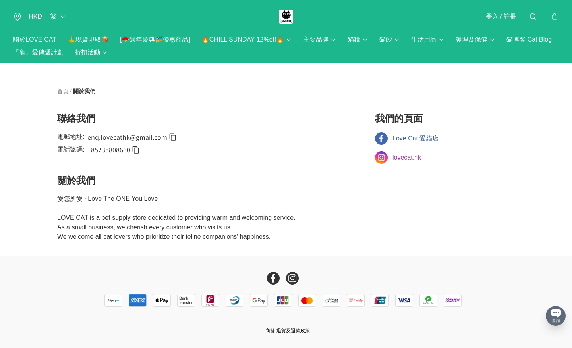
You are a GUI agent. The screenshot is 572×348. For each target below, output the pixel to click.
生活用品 (424, 39)
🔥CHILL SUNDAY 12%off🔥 (242, 39)
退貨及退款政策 (293, 330)
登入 (501, 16)
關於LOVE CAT (34, 39)
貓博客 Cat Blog (529, 39)
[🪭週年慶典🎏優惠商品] (155, 39)
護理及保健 (471, 39)
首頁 (62, 91)
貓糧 (354, 39)
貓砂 (385, 39)
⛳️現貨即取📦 (88, 39)
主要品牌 (316, 39)
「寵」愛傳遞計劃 (38, 52)
